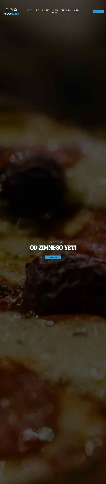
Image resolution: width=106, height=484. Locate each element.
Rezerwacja (65, 10)
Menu (37, 10)
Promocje (45, 10)
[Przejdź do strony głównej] (11, 11)
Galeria (76, 10)
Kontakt (53, 13)
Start (30, 10)
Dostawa (55, 10)
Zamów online (98, 11)
